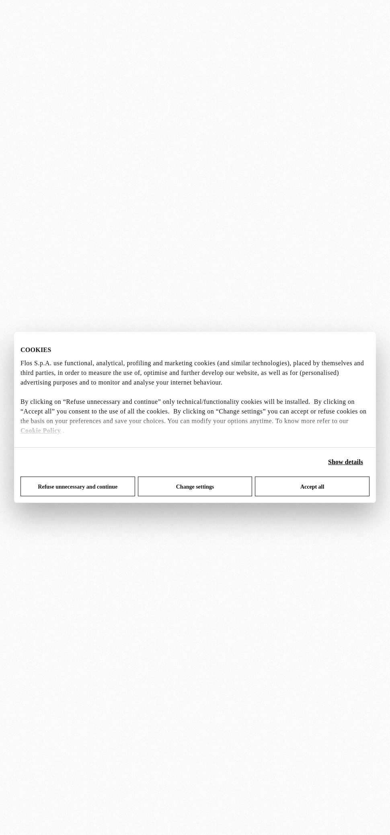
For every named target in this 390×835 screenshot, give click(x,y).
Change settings (195, 487)
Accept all (312, 487)
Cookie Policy (41, 430)
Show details (345, 461)
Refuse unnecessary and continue (77, 487)
